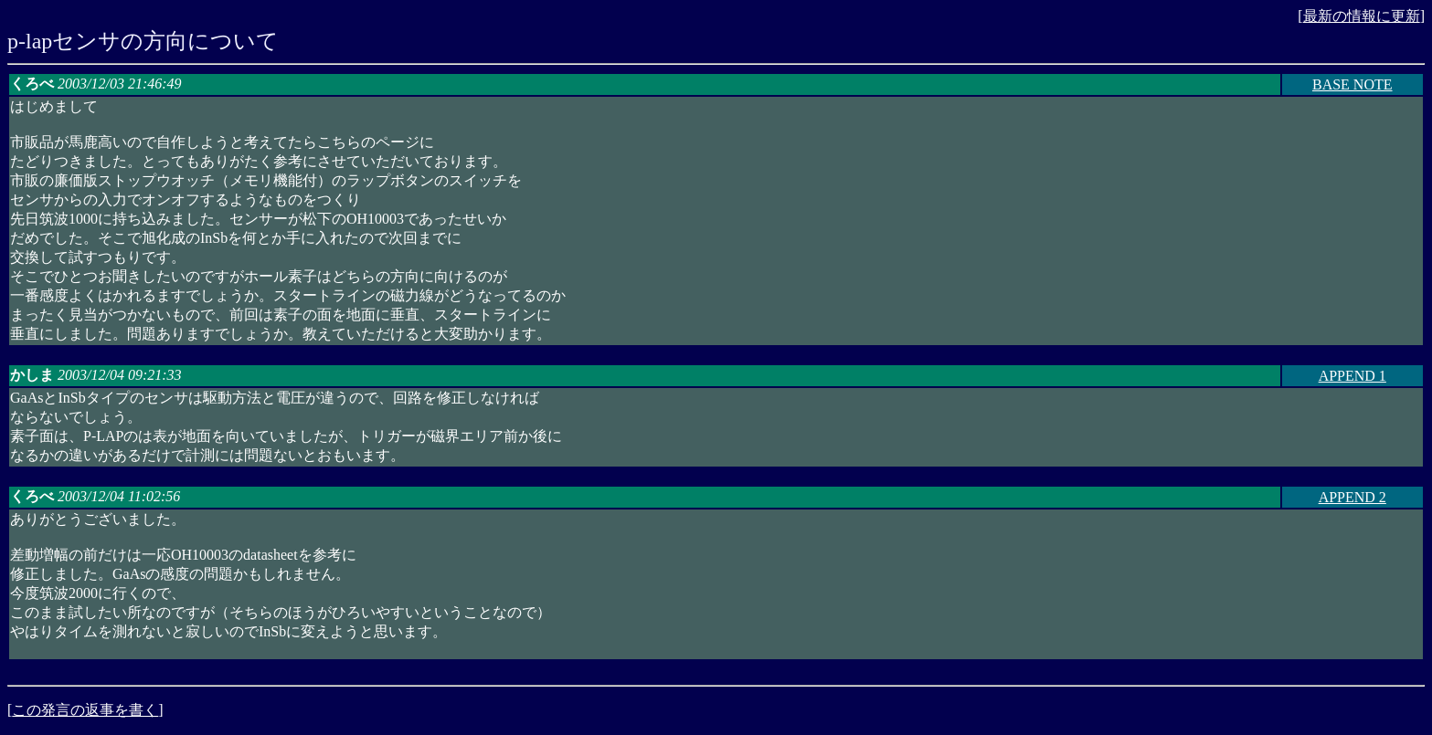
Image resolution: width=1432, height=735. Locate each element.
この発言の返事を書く (85, 710)
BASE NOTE (1352, 84)
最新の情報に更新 (1361, 16)
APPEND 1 (1352, 375)
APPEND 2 (1352, 497)
